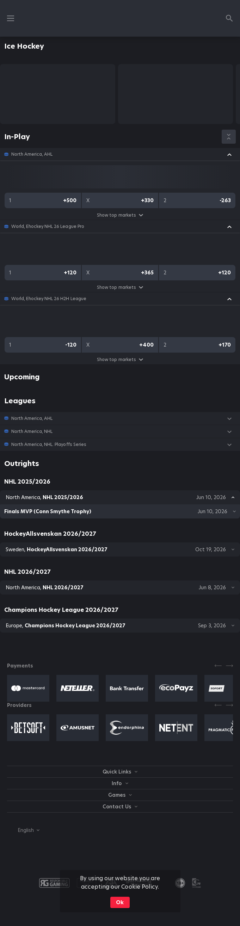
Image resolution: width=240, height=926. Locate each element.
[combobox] (23, 830)
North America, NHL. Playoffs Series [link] (48, 444)
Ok (120, 902)
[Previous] (218, 665)
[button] (120, 154)
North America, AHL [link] (32, 154)
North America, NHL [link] (32, 431)
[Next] (229, 665)
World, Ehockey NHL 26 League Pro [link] (47, 226)
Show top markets (120, 215)
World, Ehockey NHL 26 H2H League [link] (48, 299)
